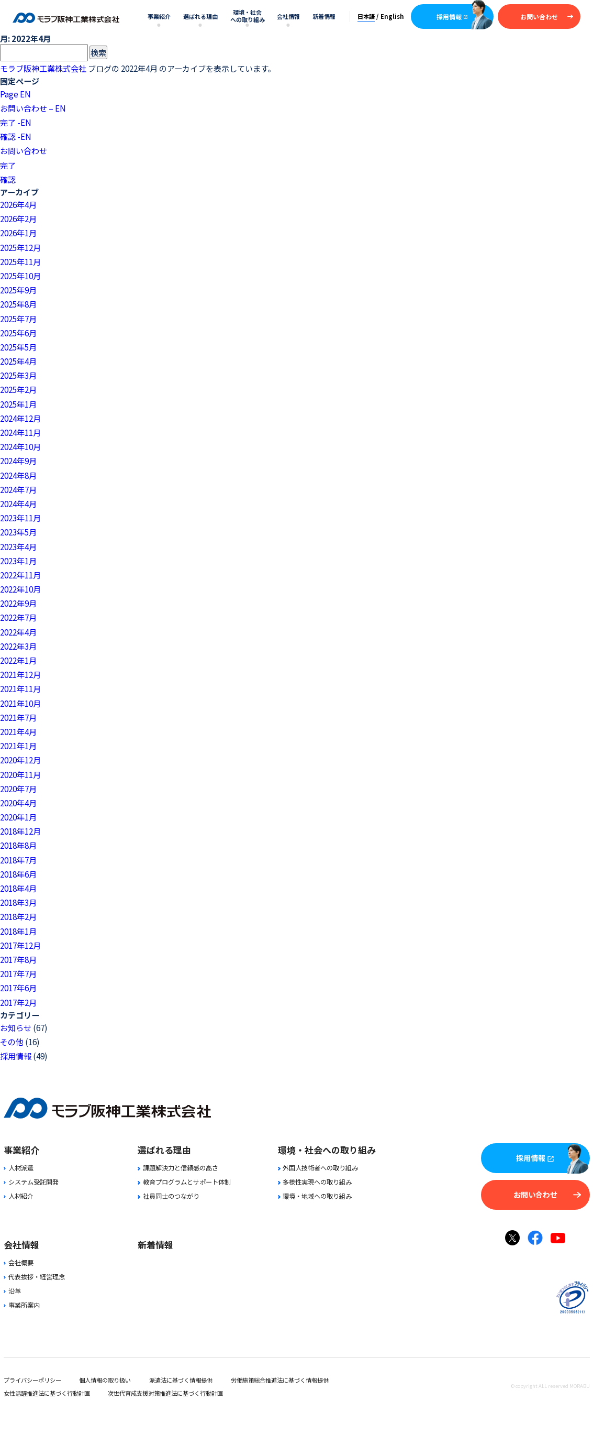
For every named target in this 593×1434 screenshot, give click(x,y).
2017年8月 (18, 959)
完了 (8, 165)
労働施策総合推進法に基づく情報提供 (280, 1380)
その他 (12, 1041)
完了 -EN (15, 122)
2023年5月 (18, 532)
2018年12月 (20, 831)
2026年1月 (18, 232)
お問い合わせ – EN (33, 108)
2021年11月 (20, 688)
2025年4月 (18, 361)
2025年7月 (18, 318)
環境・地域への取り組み (315, 1196)
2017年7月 (18, 973)
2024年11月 (20, 432)
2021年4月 (18, 731)
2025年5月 (18, 347)
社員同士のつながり (168, 1196)
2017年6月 (18, 987)
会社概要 (18, 1262)
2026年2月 (18, 218)
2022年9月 (18, 603)
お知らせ (15, 1027)
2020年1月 (18, 817)
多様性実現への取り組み (315, 1182)
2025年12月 (20, 247)
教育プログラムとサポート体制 (184, 1182)
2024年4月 (18, 503)
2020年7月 (18, 788)
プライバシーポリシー (32, 1380)
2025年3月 (18, 375)
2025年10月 (20, 275)
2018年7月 (18, 860)
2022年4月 (18, 632)
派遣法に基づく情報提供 (180, 1380)
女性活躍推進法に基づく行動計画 (47, 1393)
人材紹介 (18, 1196)
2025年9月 (18, 289)
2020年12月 (20, 759)
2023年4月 (18, 546)
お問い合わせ (546, 16)
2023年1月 (18, 560)
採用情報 (452, 16)
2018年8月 (18, 845)
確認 (8, 179)
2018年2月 (18, 916)
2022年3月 (18, 646)
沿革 (12, 1291)
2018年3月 (18, 902)
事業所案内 (22, 1305)
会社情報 (288, 16)
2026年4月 (18, 204)
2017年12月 (20, 945)
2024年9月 (18, 460)
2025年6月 (18, 332)
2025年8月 (18, 304)
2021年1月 (18, 745)
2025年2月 (18, 389)
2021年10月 (20, 703)
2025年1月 (18, 404)
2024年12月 (20, 418)
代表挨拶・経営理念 (34, 1277)
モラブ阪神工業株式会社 (43, 68)
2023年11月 (20, 517)
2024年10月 (20, 446)
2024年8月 (18, 475)
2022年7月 (18, 617)
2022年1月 (18, 660)
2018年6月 (18, 874)
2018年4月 (18, 888)
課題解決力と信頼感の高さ (178, 1168)
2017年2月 (18, 1002)
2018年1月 (18, 931)
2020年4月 (18, 802)
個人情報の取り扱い (105, 1380)
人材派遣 (18, 1168)
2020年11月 (20, 774)
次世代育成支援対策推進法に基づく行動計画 (165, 1393)
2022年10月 (20, 589)
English (392, 16)
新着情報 (323, 16)
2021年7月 (18, 717)
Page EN (15, 94)
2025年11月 (20, 261)
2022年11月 (20, 575)
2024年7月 (18, 489)
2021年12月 (20, 674)
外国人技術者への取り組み (318, 1168)
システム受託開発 (31, 1182)
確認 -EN (15, 136)
